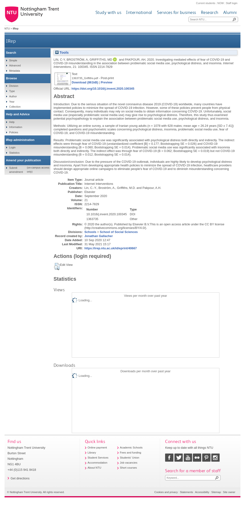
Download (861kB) (85, 82)
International (139, 12)
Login (12, 147)
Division (13, 85)
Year (11, 101)
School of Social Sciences (119, 232)
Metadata (14, 70)
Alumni (230, 12)
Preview (106, 82)
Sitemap (216, 492)
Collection (15, 106)
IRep (11, 41)
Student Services (98, 457)
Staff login (231, 3)
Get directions (20, 478)
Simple (13, 60)
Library (92, 452)
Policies (13, 132)
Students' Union (129, 457)
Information (15, 127)
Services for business (176, 12)
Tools (62, 52)
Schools (90, 232)
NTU (7, 28)
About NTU (94, 467)
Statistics (14, 152)
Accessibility (202, 492)
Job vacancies (128, 462)
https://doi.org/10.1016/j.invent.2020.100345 (103, 88)
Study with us (108, 12)
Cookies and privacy (166, 492)
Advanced (15, 65)
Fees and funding (130, 452)
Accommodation (97, 462)
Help (11, 122)
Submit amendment (16, 169)
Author (13, 96)
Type (12, 91)
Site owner (229, 492)
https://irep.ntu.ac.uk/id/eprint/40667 (110, 248)
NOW (220, 3)
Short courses (128, 467)
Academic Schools (131, 447)
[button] (57, 266)
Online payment (97, 447)
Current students (205, 3)
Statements (186, 492)
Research (209, 12)
